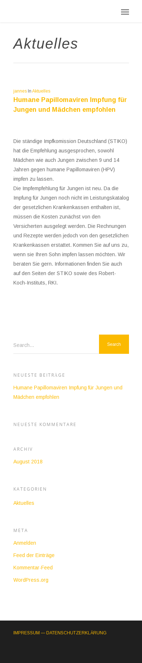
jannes (20, 91)
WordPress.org (30, 580)
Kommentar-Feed (33, 567)
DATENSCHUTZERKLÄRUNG (76, 632)
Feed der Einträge (34, 555)
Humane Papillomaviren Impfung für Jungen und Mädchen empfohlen (67, 392)
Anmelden (24, 543)
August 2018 (28, 461)
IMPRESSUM (26, 632)
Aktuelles (41, 91)
